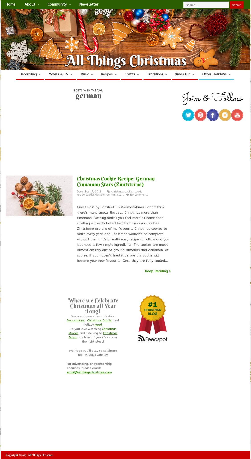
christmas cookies (122, 191)
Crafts (130, 74)
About (29, 4)
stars (120, 194)
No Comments (139, 194)
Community (57, 4)
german (111, 194)
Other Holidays (214, 74)
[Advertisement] (88, 139)
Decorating (28, 74)
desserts (100, 194)
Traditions (155, 74)
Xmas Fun (182, 74)
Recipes (107, 74)
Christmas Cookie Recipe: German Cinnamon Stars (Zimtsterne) (116, 181)
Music (84, 74)
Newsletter (88, 4)
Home (10, 4)
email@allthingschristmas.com (89, 372)
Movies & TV (58, 74)
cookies (89, 194)
